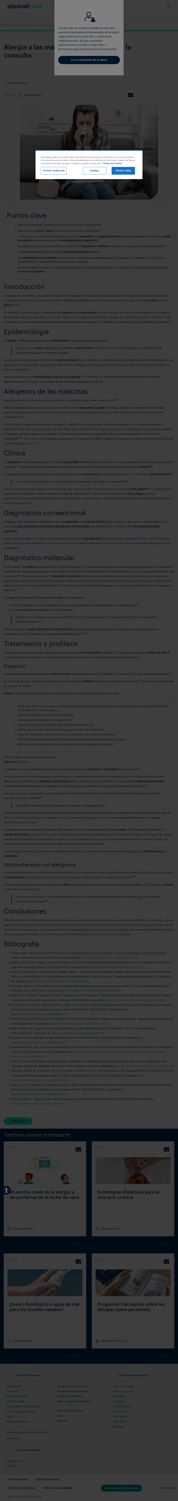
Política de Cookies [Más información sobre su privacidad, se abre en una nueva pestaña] (112, 163)
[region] (89, 164)
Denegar (94, 171)
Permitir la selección (54, 171)
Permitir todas (123, 171)
